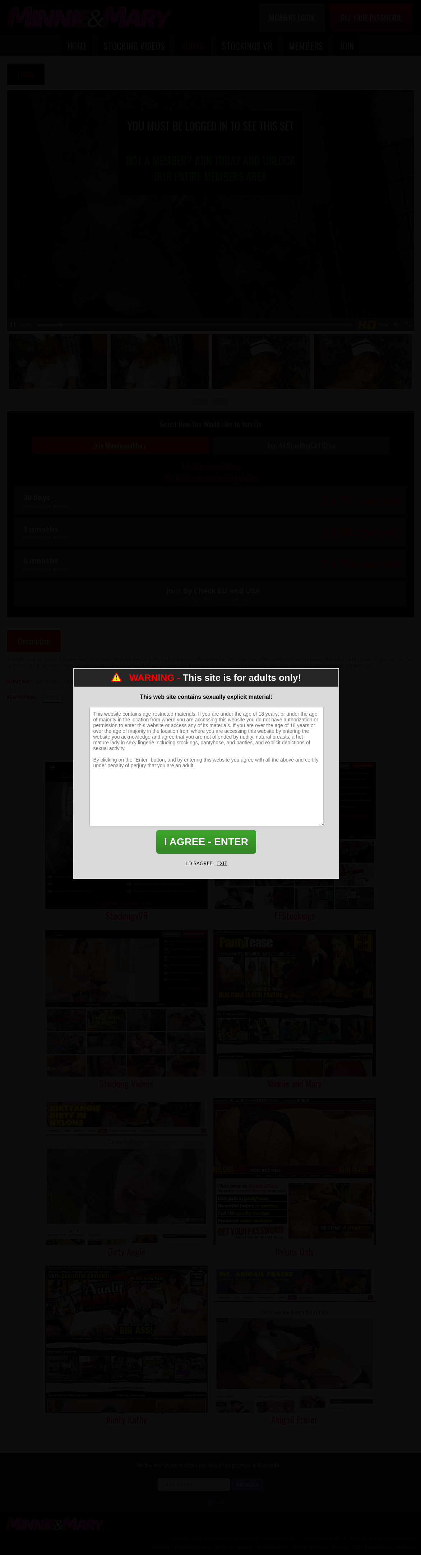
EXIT (222, 863)
